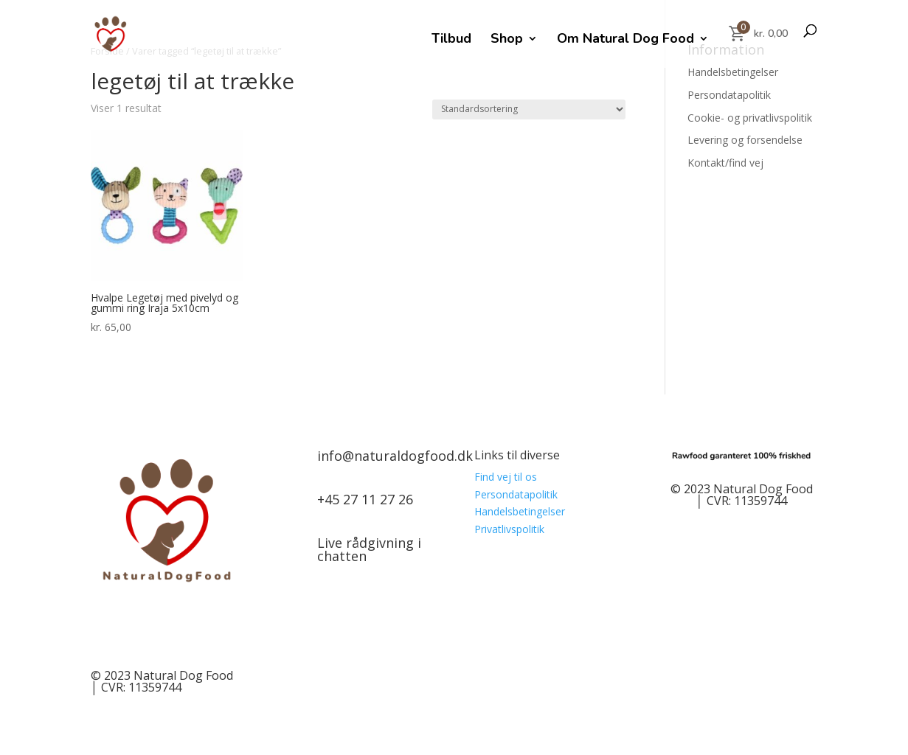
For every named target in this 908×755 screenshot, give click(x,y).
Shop (507, 40)
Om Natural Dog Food (625, 40)
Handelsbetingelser (732, 72)
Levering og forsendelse (745, 140)
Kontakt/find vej (725, 163)
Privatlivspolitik (509, 529)
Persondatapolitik (729, 95)
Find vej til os (505, 477)
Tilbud (451, 40)
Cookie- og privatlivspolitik (749, 118)
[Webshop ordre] (528, 109)
